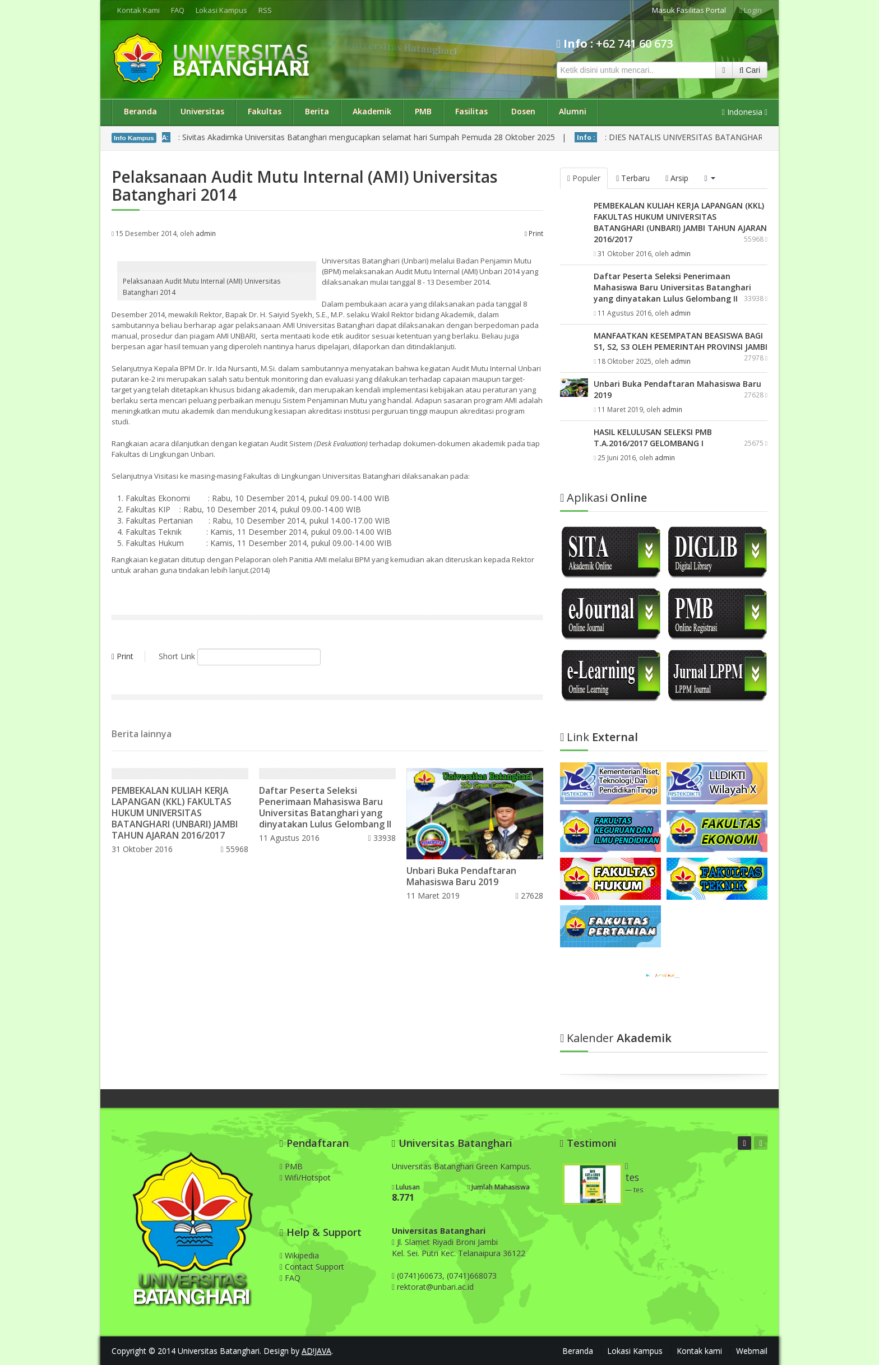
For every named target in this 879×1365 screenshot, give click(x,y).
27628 (529, 895)
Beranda (140, 111)
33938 (382, 837)
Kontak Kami (138, 10)
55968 (234, 849)
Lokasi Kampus (221, 10)
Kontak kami (699, 1350)
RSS (265, 10)
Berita (317, 111)
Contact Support (312, 1266)
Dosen (523, 111)
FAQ (177, 10)
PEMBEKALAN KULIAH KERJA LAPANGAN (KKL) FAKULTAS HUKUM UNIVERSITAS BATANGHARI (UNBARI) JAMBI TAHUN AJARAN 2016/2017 (175, 812)
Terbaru (633, 178)
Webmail (751, 1350)
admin (206, 233)
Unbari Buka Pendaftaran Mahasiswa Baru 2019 (461, 876)
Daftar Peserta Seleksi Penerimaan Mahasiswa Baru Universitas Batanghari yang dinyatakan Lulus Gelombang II (325, 807)
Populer (583, 178)
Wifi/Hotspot (305, 1177)
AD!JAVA (316, 1350)
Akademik (372, 111)
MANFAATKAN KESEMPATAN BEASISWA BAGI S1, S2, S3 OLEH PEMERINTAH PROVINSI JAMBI (680, 341)
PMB (423, 111)
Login (750, 10)
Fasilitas (471, 111)
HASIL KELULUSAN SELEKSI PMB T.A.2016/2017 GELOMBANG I (653, 437)
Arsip (676, 178)
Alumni (572, 111)
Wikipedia (299, 1255)
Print (534, 233)
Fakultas (264, 111)
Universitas (202, 111)
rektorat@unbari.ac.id (435, 1286)
